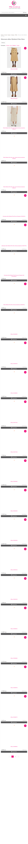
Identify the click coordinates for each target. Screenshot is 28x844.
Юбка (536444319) (14, 363)
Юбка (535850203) (14, 540)
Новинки (14, 45)
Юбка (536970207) (14, 98)
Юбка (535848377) (14, 717)
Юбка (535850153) (14, 569)
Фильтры (3, 42)
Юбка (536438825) (14, 393)
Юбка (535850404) (14, 481)
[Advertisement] (14, 26)
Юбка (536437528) (14, 451)
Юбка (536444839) (14, 334)
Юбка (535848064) (14, 746)
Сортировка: (3, 45)
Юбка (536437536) (14, 422)
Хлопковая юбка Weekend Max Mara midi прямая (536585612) (14, 216)
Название (8, 45)
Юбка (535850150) (14, 599)
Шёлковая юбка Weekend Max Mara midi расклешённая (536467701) (14, 245)
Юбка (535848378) (14, 687)
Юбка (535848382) (14, 658)
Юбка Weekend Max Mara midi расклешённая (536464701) (14, 304)
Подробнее (14, 74)
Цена (11, 45)
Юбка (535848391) (14, 628)
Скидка (18, 45)
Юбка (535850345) (14, 510)
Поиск (24, 12)
